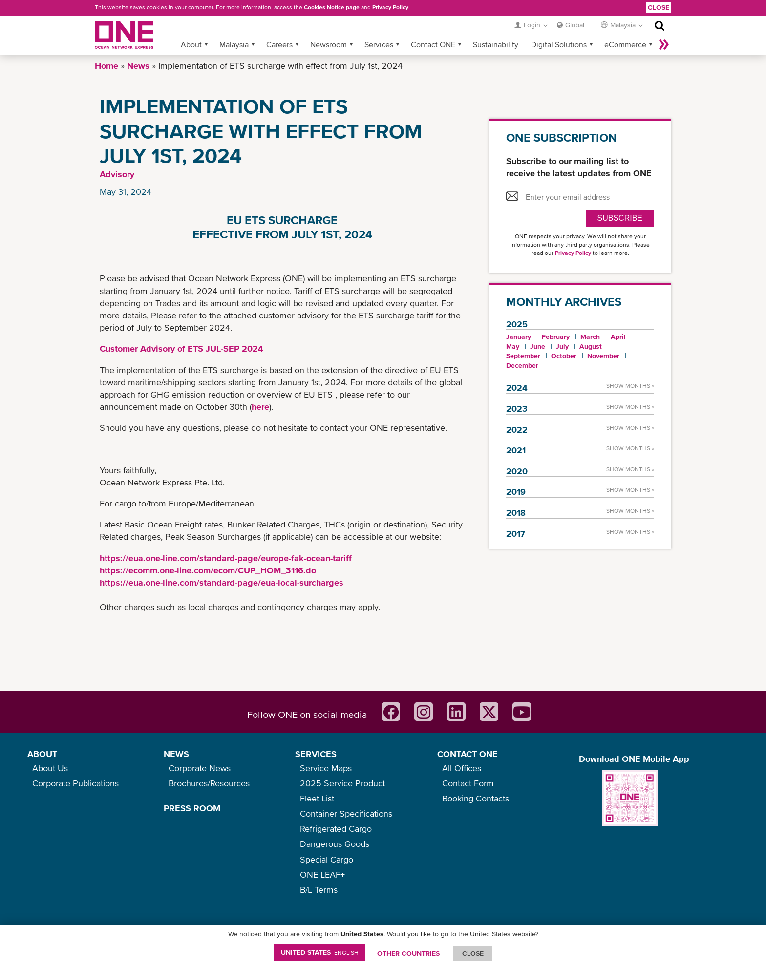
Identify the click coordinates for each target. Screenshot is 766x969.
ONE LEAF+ (322, 874)
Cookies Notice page (332, 7)
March (590, 336)
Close (658, 7)
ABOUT (42, 754)
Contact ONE (433, 44)
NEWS (176, 754)
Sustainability (495, 44)
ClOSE (473, 953)
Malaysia (234, 44)
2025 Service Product (342, 783)
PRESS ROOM (192, 808)
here (260, 406)
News (138, 66)
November (603, 355)
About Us (50, 768)
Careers (279, 44)
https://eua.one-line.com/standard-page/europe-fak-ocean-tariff (226, 558)
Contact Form (468, 783)
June (537, 346)
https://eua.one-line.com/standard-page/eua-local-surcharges (221, 582)
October (563, 355)
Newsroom (328, 44)
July (562, 346)
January (518, 336)
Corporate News (200, 768)
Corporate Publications (75, 783)
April (618, 336)
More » (664, 44)
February (556, 336)
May (512, 346)
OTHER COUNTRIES (408, 953)
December (522, 365)
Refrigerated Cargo (336, 828)
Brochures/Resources (209, 783)
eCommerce (625, 44)
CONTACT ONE (467, 754)
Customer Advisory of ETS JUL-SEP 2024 (181, 348)
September (523, 355)
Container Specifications (346, 813)
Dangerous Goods (334, 844)
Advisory (117, 174)
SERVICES (316, 754)
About (191, 44)
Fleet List (317, 798)
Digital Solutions (559, 44)
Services (378, 44)
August (590, 346)
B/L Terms (319, 890)
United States (320, 952)
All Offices (461, 768)
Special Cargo (326, 859)
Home (106, 66)
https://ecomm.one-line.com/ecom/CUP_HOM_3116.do (208, 570)
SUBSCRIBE (619, 218)
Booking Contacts (475, 798)
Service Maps (326, 768)
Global (574, 25)
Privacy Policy (390, 7)
